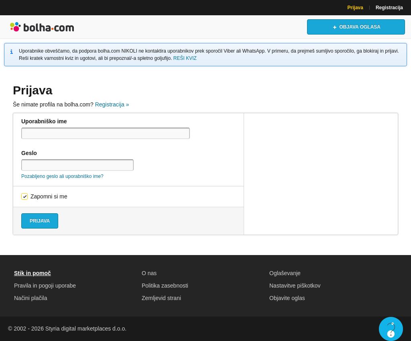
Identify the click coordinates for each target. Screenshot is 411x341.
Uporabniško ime (44, 121)
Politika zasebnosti (165, 285)
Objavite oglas (287, 298)
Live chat (391, 329)
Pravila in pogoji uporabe (45, 285)
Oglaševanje (285, 273)
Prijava (355, 7)
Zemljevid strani (161, 298)
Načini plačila (30, 298)
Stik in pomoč (32, 273)
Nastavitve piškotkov (295, 285)
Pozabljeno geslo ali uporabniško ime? (62, 176)
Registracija (389, 7)
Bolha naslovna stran (42, 27)
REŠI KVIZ (185, 58)
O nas (149, 273)
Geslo (29, 153)
